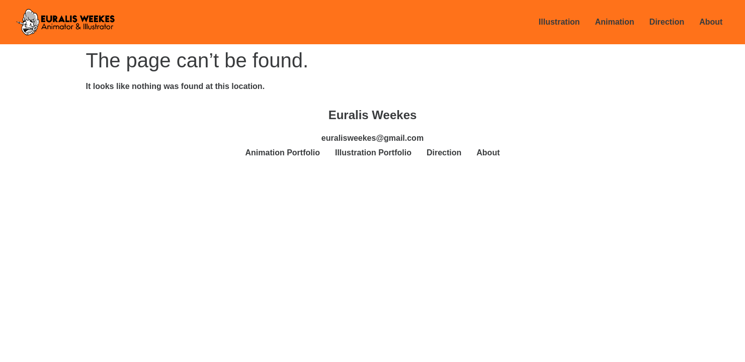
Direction (666, 22)
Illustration (559, 22)
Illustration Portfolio (373, 152)
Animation (614, 22)
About (710, 22)
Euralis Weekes (372, 115)
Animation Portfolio (282, 152)
